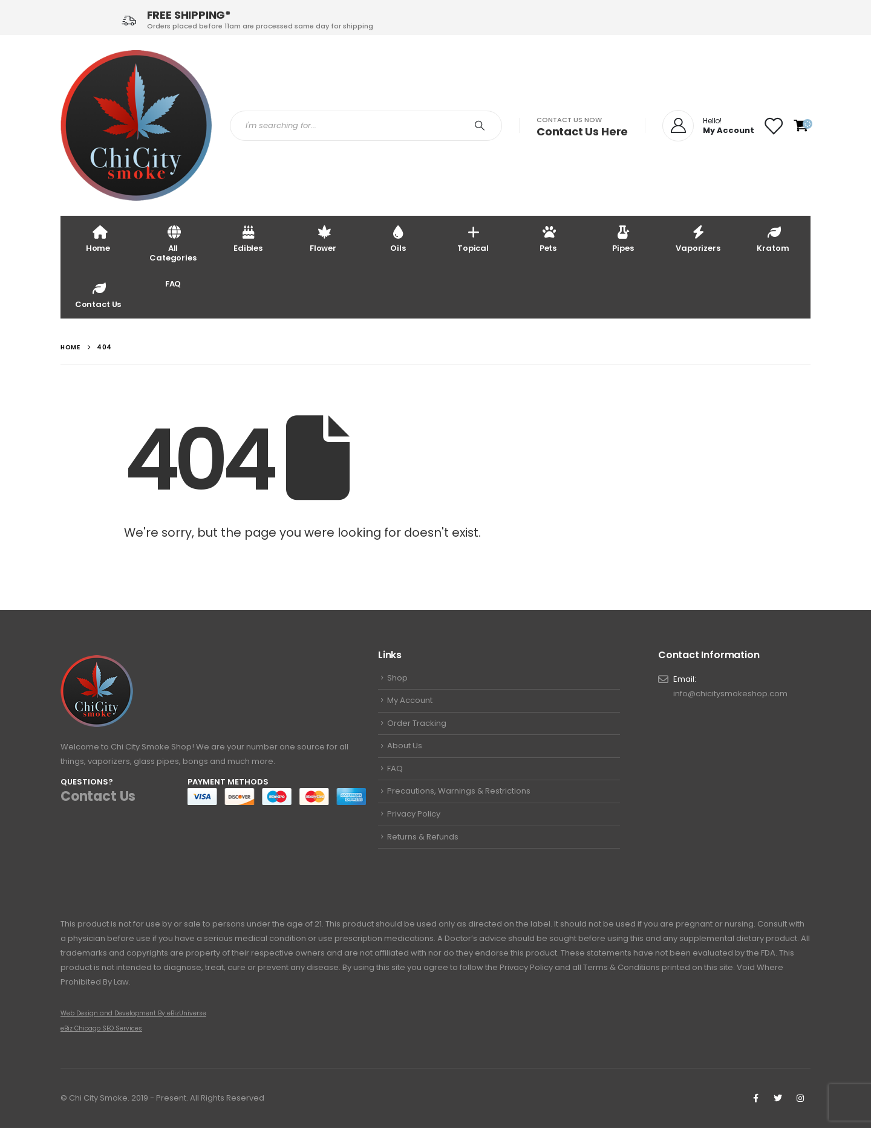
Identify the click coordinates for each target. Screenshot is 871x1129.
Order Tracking (416, 725)
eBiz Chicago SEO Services (101, 1029)
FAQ (173, 284)
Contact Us (98, 294)
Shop (397, 678)
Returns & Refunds (422, 843)
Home (98, 238)
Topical (473, 238)
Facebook (755, 1099)
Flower (323, 238)
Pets (548, 238)
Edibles (248, 238)
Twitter (778, 1099)
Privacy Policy (413, 819)
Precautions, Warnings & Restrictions (458, 795)
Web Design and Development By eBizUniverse (133, 1014)
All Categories (173, 243)
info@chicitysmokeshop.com (730, 694)
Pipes (622, 238)
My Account (409, 701)
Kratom (773, 238)
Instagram (800, 1099)
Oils (397, 238)
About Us (404, 748)
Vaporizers (698, 238)
